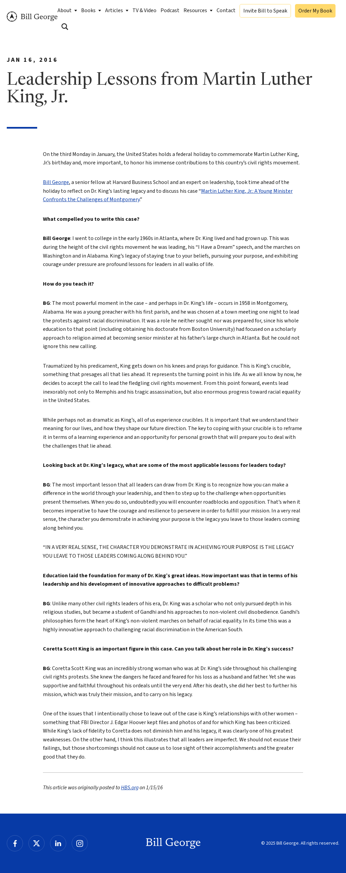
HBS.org (130, 787)
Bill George (32, 16)
